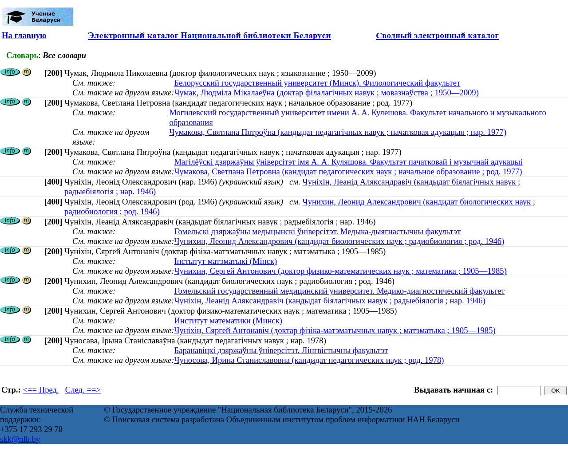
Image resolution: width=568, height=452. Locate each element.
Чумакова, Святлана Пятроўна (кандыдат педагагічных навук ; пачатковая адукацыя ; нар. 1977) (337, 132)
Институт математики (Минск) (228, 320)
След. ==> (83, 389)
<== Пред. (41, 389)
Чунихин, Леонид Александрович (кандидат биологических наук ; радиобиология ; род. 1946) (339, 241)
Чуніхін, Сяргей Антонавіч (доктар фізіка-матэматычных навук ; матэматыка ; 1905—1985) (334, 330)
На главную (24, 35)
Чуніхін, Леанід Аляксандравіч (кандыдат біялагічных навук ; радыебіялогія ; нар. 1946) (329, 300)
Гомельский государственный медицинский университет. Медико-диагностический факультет (339, 290)
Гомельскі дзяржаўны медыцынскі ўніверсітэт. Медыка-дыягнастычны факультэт (317, 231)
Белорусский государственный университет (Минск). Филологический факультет (317, 82)
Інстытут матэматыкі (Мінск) (225, 261)
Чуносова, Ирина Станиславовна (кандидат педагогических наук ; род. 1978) (309, 360)
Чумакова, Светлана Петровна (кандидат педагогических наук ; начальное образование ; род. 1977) (348, 171)
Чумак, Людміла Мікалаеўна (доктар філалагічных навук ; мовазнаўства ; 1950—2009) (326, 92)
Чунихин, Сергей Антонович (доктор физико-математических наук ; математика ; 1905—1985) (340, 270)
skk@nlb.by (20, 439)
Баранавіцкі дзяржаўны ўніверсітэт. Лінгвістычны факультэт (281, 350)
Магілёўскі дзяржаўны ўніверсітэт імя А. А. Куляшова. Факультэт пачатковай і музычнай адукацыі (348, 161)
